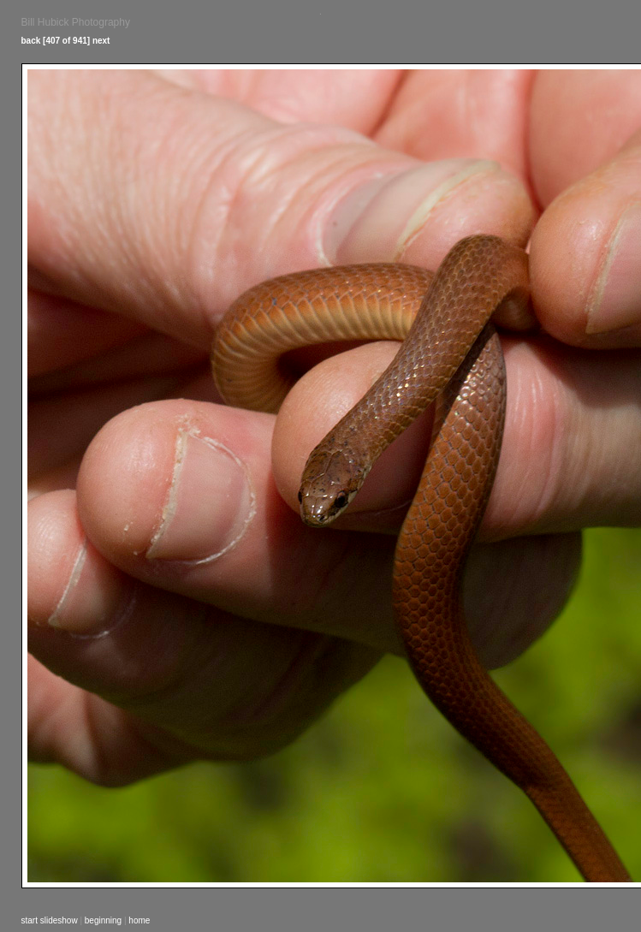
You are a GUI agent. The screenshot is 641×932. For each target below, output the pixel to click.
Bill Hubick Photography (75, 22)
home (139, 920)
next (101, 40)
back (31, 40)
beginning (103, 920)
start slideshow (49, 920)
